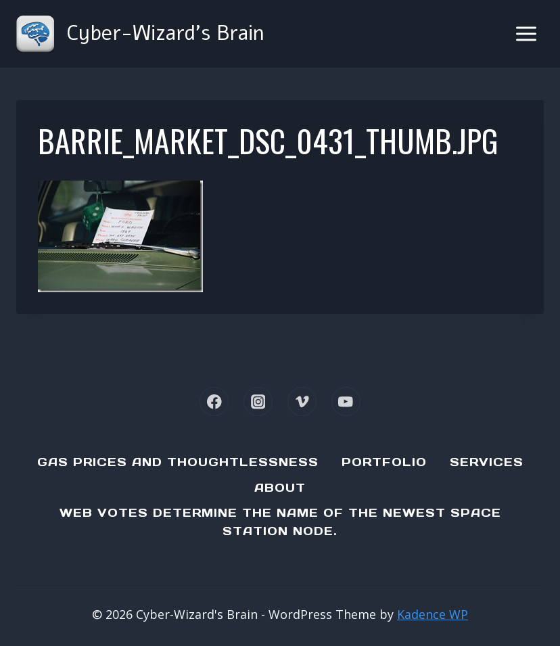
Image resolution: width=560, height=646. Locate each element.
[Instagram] (258, 401)
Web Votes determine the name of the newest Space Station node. (280, 521)
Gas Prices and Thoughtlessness (178, 462)
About (280, 487)
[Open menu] (526, 33)
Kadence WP (432, 614)
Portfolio (384, 462)
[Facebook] (214, 401)
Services (486, 462)
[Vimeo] (302, 401)
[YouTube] (345, 401)
